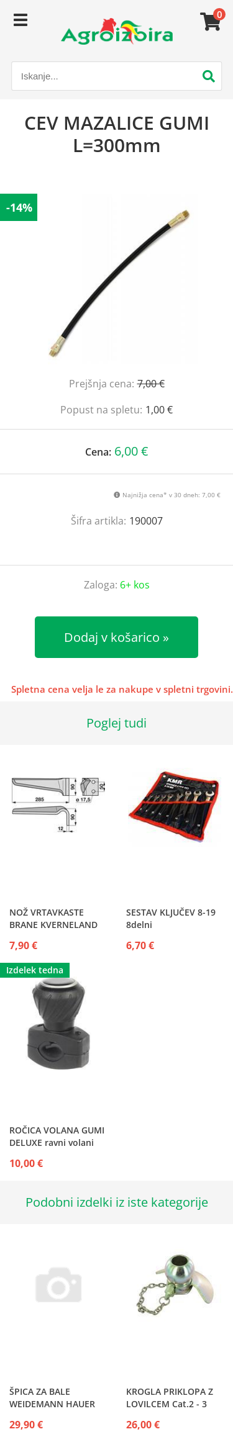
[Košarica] (208, 21)
